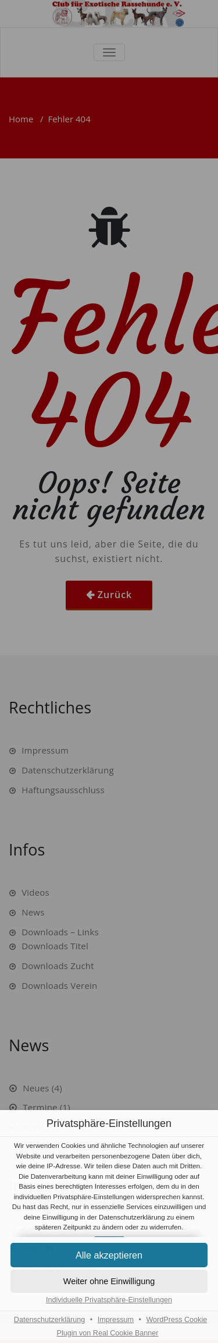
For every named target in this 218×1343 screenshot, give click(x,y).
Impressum (116, 1320)
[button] (109, 1281)
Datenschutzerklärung (49, 1320)
